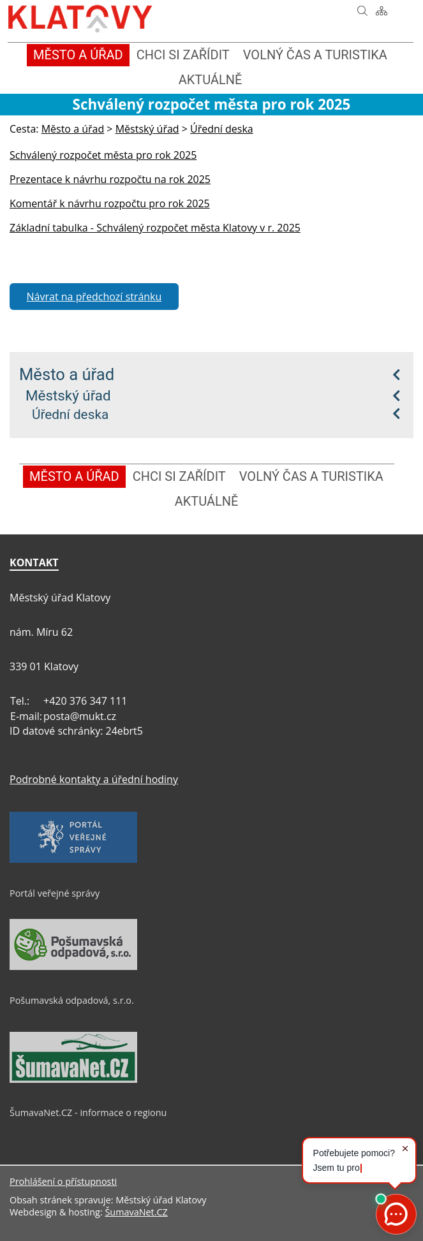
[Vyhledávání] (362, 11)
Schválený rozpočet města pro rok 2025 (103, 155)
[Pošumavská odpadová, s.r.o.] (73, 967)
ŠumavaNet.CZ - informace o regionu (88, 1112)
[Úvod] (343, 11)
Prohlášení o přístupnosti (63, 1181)
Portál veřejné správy (55, 893)
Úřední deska (70, 414)
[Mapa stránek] (381, 11)
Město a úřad (66, 374)
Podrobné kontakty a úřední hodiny (94, 779)
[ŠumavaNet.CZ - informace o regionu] (73, 1080)
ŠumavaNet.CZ (136, 1212)
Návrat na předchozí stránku (94, 297)
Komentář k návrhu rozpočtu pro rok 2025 (110, 203)
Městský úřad (68, 395)
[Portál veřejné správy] (73, 860)
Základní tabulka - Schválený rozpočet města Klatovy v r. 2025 (155, 228)
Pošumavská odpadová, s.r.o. (72, 1000)
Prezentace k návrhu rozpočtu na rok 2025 (110, 179)
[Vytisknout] (400, 11)
